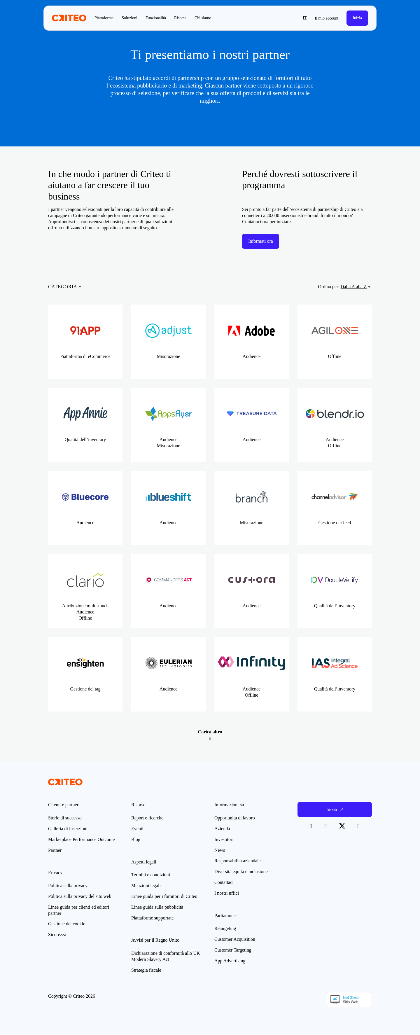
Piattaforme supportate (152, 917)
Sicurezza (57, 934)
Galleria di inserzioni (68, 828)
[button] (292, 18)
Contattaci (224, 882)
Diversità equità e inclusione (241, 871)
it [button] (305, 18)
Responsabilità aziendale (237, 860)
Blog (135, 839)
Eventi (137, 828)
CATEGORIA (62, 286)
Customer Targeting (232, 949)
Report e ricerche (147, 817)
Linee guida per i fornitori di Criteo (164, 896)
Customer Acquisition (234, 939)
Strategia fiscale (146, 970)
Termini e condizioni (150, 874)
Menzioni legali (146, 885)
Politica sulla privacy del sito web (79, 896)
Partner (55, 850)
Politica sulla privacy (68, 885)
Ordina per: (328, 286)
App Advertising (229, 960)
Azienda (222, 828)
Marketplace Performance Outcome (81, 839)
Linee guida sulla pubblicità (157, 907)
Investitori (224, 839)
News (219, 850)
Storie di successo (65, 817)
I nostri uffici (226, 893)
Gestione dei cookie (66, 923)
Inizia (357, 18)
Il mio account (326, 18)
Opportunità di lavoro (234, 817)
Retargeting (225, 928)
